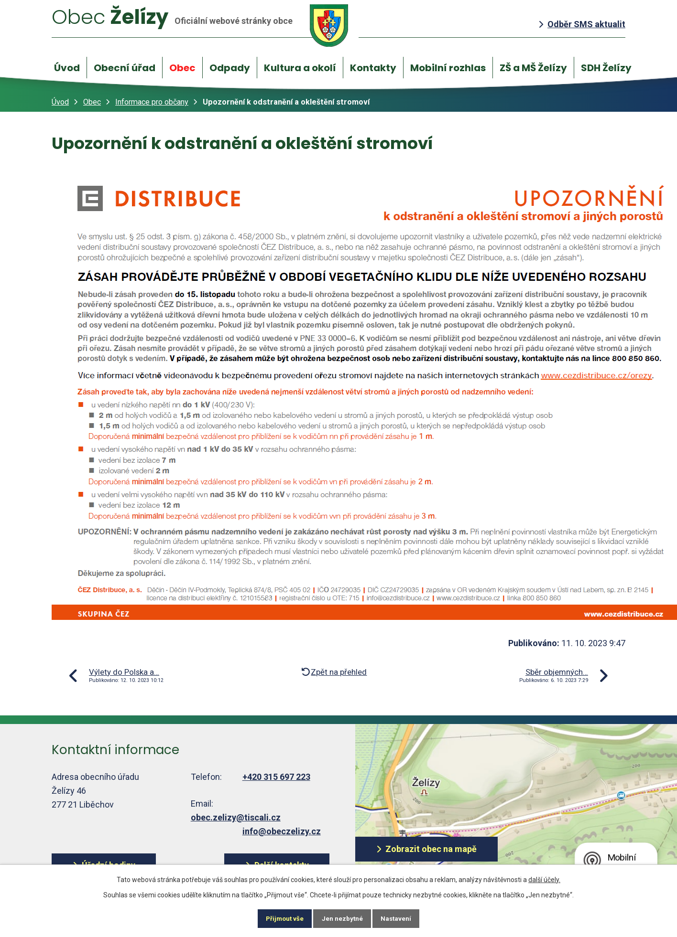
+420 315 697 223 (276, 777)
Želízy (206, 25)
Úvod (67, 68)
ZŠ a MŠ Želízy (533, 68)
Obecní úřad (124, 68)
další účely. (544, 878)
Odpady (229, 68)
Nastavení (402, 918)
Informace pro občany (151, 101)
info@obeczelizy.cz (281, 831)
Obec (182, 68)
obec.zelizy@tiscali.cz (236, 817)
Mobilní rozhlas (448, 68)
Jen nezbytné (342, 918)
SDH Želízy (606, 68)
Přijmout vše (278, 918)
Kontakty (373, 68)
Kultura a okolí (300, 68)
